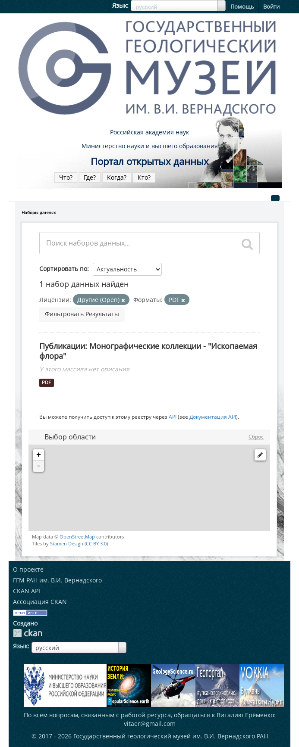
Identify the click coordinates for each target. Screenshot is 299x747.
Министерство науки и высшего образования (150, 146)
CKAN (27, 633)
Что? (65, 177)
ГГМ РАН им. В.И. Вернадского (57, 580)
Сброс (256, 436)
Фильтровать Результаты (82, 314)
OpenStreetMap (77, 536)
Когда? (116, 177)
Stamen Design (66, 543)
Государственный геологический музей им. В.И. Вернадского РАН (170, 736)
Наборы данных (39, 212)
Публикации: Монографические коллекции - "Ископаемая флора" (148, 351)
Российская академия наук (149, 132)
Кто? (144, 177)
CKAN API (26, 591)
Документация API (212, 416)
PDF (46, 383)
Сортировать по (63, 269)
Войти (271, 6)
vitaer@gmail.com (150, 723)
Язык (119, 5)
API (172, 416)
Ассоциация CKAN (40, 602)
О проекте (28, 569)
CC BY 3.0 (96, 543)
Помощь (242, 6)
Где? (90, 177)
